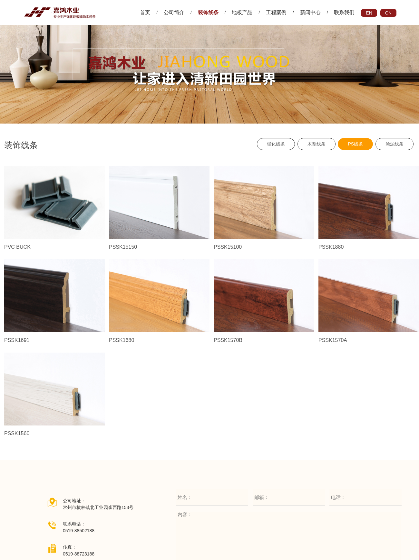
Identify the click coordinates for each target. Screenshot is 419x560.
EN (369, 12)
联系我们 (344, 12)
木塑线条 (316, 143)
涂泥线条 (394, 143)
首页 (145, 12)
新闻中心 (310, 12)
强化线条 (276, 143)
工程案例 (276, 12)
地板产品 (242, 12)
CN (388, 12)
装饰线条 (208, 12)
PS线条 (355, 143)
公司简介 (174, 12)
